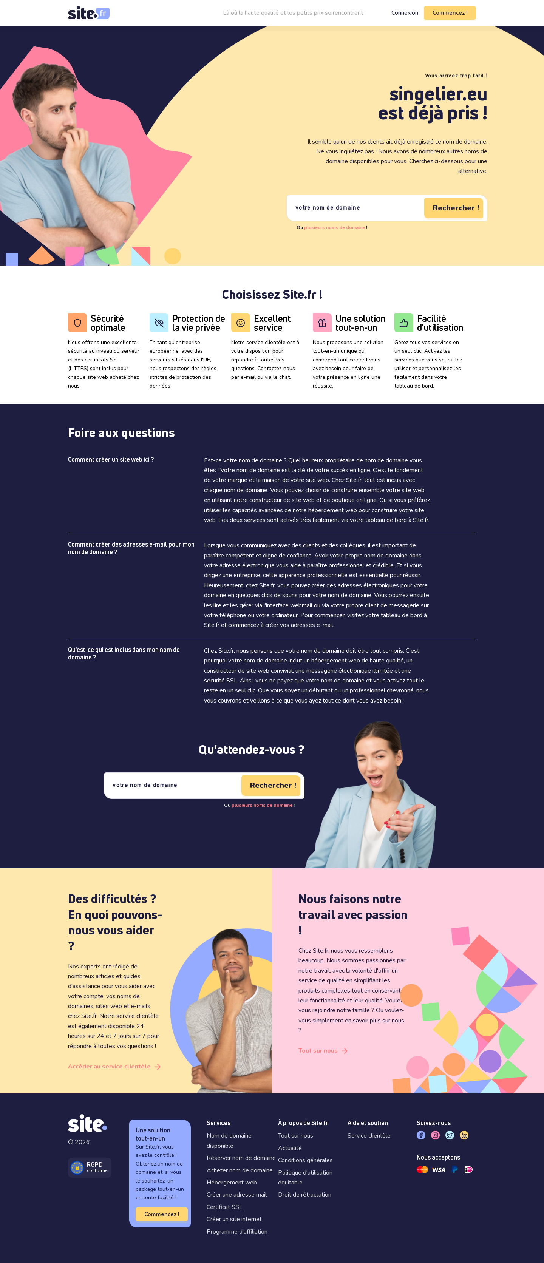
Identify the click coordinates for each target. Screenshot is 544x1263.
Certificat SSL (225, 1207)
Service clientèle (369, 1136)
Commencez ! (450, 13)
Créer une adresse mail (237, 1194)
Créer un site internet (234, 1219)
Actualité (290, 1148)
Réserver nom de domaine (241, 1158)
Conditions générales (305, 1160)
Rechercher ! (456, 208)
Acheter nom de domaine (240, 1170)
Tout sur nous (318, 1051)
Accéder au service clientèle (109, 1066)
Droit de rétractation (304, 1194)
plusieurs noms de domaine (334, 227)
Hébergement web (232, 1182)
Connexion (404, 13)
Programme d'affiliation (237, 1231)
